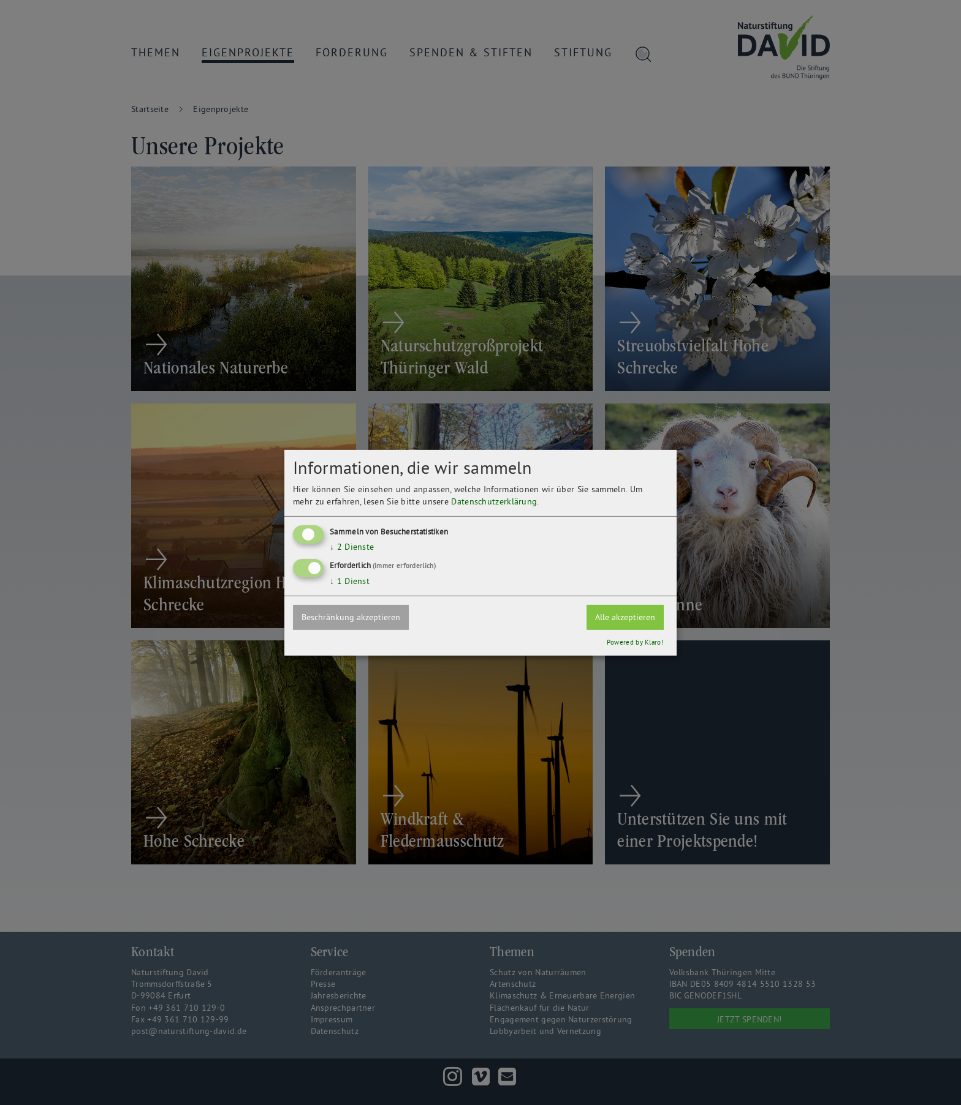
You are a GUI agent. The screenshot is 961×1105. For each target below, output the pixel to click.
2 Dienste (352, 546)
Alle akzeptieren (625, 617)
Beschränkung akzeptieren (351, 617)
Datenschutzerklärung (494, 501)
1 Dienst (350, 580)
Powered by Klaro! (635, 642)
